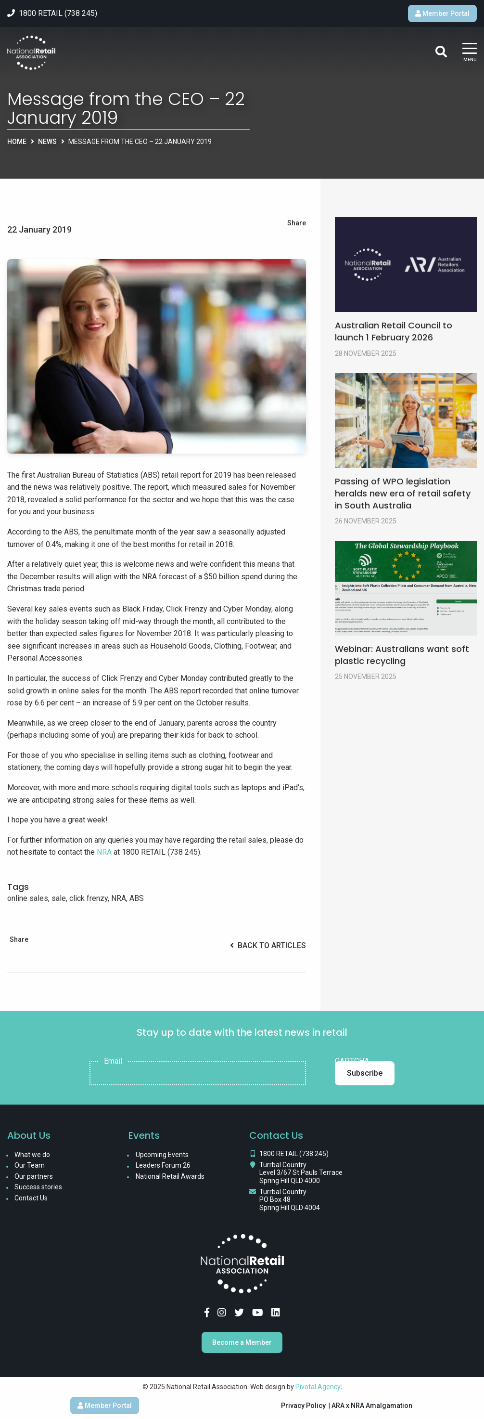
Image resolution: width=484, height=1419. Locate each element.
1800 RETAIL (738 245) (294, 1154)
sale (58, 898)
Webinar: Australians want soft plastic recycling (402, 655)
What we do (32, 1155)
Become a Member (242, 1342)
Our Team (29, 1165)
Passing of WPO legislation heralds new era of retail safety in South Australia (403, 493)
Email (113, 1061)
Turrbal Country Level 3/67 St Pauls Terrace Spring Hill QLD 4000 (301, 1173)
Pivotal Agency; (318, 1387)
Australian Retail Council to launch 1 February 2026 (393, 331)
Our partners (33, 1176)
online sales (27, 898)
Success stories (38, 1187)
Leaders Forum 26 (163, 1165)
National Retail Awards (170, 1176)
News (47, 141)
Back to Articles (268, 945)
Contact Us (31, 1198)
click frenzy (88, 898)
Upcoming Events (162, 1155)
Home (16, 141)
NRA (104, 852)
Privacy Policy (303, 1405)
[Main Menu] (469, 53)
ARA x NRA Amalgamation (371, 1405)
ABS (136, 898)
